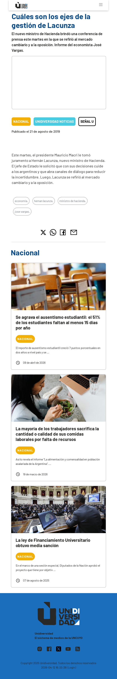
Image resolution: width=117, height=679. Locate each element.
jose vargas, (22, 211)
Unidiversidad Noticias (54, 121)
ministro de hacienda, (72, 201)
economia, (21, 201)
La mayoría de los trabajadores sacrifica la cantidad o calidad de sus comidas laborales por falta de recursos (57, 434)
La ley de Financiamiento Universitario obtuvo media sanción (53, 542)
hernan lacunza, (43, 201)
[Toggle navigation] (100, 4)
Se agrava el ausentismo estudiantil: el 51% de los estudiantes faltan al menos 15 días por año (58, 322)
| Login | (71, 667)
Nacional (21, 121)
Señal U (87, 121)
